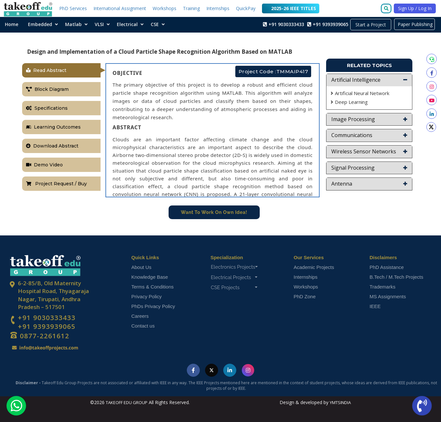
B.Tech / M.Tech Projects (396, 277)
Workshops (164, 8)
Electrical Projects (234, 277)
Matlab (73, 24)
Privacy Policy (146, 296)
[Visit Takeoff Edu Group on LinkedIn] (230, 370)
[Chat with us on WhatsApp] (16, 405)
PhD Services (73, 8)
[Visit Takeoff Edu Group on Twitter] (211, 370)
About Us (141, 267)
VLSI (99, 24)
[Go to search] (387, 9)
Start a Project (370, 24)
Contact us (143, 326)
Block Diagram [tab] (47, 89)
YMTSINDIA (340, 402)
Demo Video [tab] (44, 165)
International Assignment (119, 8)
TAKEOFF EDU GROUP (126, 402)
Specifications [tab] (47, 108)
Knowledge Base (149, 277)
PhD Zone (305, 296)
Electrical (127, 24)
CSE (155, 24)
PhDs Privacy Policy (153, 306)
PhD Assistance (386, 267)
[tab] (369, 80)
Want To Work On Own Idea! (214, 212)
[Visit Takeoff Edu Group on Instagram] (248, 370)
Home (11, 24)
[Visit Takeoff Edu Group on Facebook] (193, 370)
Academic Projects (314, 267)
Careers (140, 316)
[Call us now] (423, 405)
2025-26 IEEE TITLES (290, 8)
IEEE (374, 306)
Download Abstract (52, 146)
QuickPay (245, 8)
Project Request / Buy (56, 184)
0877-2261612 (43, 336)
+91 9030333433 (47, 317)
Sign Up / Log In (415, 8)
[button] (369, 80)
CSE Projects (234, 287)
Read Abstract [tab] (46, 70)
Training (191, 8)
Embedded (40, 24)
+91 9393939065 (47, 326)
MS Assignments (387, 296)
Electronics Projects (234, 267)
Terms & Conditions (152, 286)
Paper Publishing (414, 24)
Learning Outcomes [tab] (53, 127)
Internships (217, 8)
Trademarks (382, 286)
